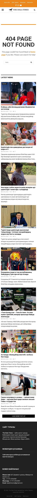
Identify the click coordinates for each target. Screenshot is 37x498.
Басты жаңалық (6, 374)
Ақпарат (4, 83)
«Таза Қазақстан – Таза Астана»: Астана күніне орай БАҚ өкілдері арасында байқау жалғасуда (17, 315)
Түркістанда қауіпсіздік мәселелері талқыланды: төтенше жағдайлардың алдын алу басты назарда (16, 232)
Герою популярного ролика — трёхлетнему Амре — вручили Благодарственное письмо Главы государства (18, 399)
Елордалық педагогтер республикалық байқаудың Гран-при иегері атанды (16, 273)
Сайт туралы (15, 2)
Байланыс (30, 2)
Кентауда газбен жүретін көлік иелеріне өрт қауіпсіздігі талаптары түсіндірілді (18, 188)
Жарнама (22, 2)
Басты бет (7, 2)
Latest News (7, 77)
